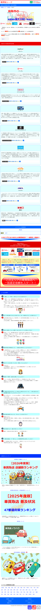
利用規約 (10, 600)
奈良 (14, 592)
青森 (9, 587)
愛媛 (36, 592)
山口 (33, 592)
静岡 (14, 589)
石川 (33, 589)
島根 (30, 592)
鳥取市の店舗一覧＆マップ (9, 61)
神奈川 (28, 587)
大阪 (2, 592)
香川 (2, 594)
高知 (8, 594)
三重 (20, 589)
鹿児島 (30, 594)
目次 (3, 39)
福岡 (11, 594)
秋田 (12, 587)
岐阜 (17, 589)
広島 (21, 592)
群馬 (5, 589)
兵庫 (5, 592)
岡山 (24, 592)
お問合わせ (30, 602)
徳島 (5, 594)
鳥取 (27, 592)
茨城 (37, 587)
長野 (26, 589)
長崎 (17, 594)
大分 (23, 594)
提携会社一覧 (25, 256)
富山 (29, 589)
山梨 (8, 589)
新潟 (23, 589)
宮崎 (26, 594)
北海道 (2, 587)
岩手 (15, 587)
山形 (18, 587)
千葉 (34, 587)
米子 (6, 233)
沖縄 (33, 594)
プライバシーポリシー (29, 600)
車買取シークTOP (9, 598)
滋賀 (11, 592)
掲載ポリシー (9, 602)
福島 (21, 587)
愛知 (11, 589)
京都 (8, 592)
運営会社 (30, 598)
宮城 (6, 587)
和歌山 (18, 592)
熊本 (20, 594)
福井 (36, 589)
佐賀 (14, 594)
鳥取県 (20, 229)
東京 (24, 587)
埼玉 (31, 587)
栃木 (2, 589)
